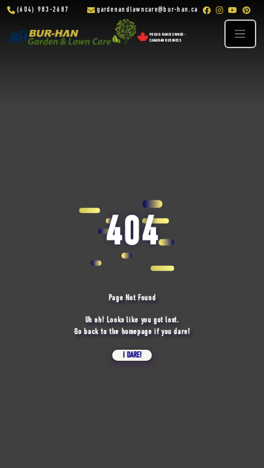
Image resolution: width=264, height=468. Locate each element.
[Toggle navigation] (240, 34)
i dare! (132, 355)
